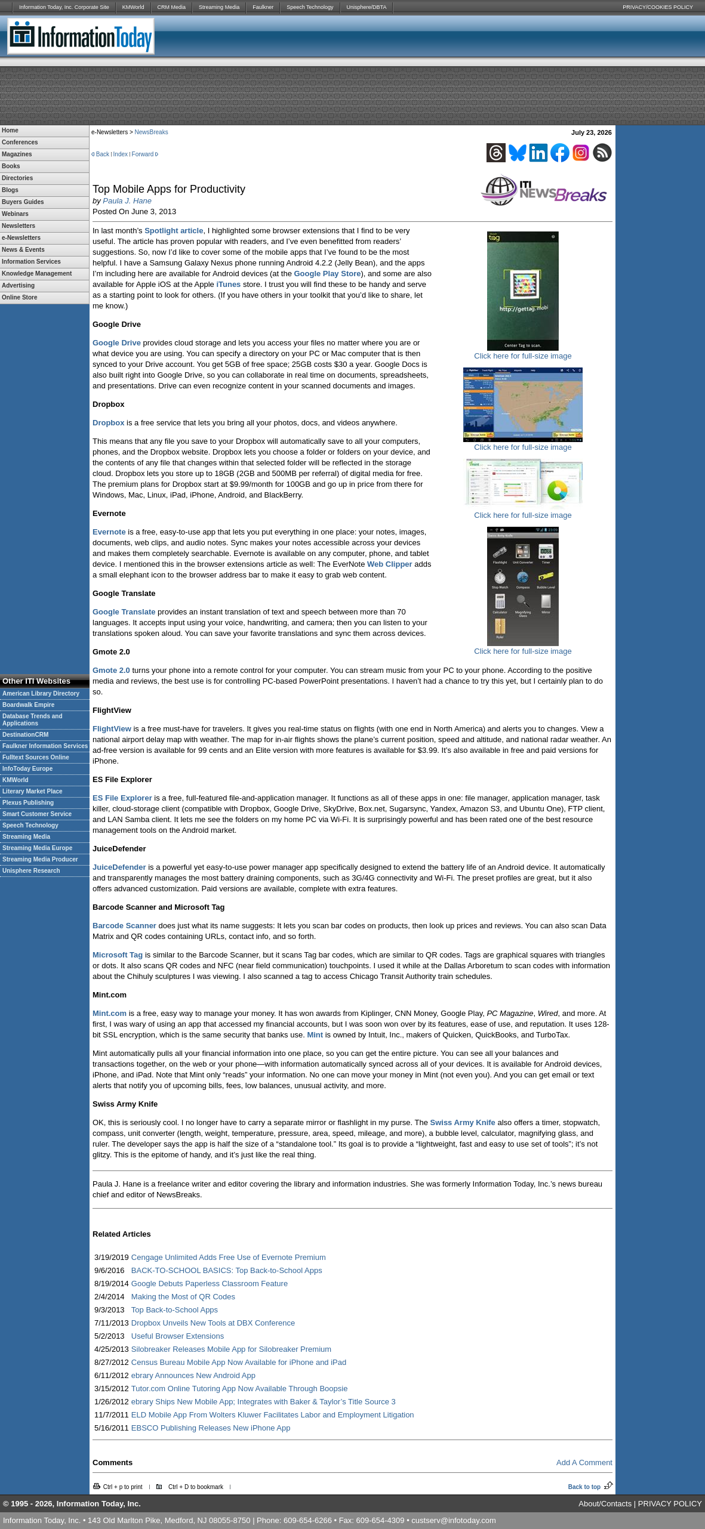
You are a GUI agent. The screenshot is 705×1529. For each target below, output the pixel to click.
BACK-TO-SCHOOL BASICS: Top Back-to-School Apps (226, 1270)
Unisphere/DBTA (367, 7)
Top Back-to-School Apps (174, 1309)
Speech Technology (310, 7)
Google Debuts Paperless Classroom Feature (209, 1283)
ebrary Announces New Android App (193, 1375)
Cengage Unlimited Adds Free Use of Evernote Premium (228, 1257)
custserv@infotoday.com (453, 1520)
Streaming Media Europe (37, 848)
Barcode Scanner (124, 925)
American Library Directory (40, 693)
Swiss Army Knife (462, 1122)
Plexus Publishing (28, 802)
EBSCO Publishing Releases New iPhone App (211, 1427)
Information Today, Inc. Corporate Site (64, 7)
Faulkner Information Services (45, 746)
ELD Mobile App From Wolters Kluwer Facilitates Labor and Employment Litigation (272, 1414)
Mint (315, 1034)
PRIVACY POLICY (670, 1503)
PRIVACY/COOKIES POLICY (658, 7)
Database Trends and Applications (32, 720)
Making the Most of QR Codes (183, 1296)
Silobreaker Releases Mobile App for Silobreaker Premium (231, 1349)
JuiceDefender (119, 867)
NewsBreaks (151, 132)
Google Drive (117, 342)
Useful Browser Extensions (177, 1336)
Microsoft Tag (118, 954)
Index (120, 154)
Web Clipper (389, 564)
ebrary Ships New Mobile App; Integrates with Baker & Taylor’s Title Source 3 (263, 1401)
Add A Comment (584, 1462)
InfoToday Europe (27, 768)
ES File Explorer (122, 797)
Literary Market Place (32, 791)
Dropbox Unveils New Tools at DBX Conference (213, 1322)
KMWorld (133, 7)
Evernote (109, 531)
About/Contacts (605, 1503)
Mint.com (110, 1013)
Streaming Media (219, 7)
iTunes (228, 284)
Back (102, 154)
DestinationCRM (25, 734)
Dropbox (108, 422)
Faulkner (263, 7)
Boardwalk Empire (28, 705)
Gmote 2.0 (111, 670)
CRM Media (172, 7)
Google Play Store (327, 273)
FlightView (112, 728)
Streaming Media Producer (40, 859)
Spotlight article (173, 230)
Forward (143, 154)
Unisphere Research (31, 870)
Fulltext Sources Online (35, 757)
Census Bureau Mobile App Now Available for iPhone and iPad (238, 1362)
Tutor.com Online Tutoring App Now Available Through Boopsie (239, 1388)
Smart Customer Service (37, 814)
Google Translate (124, 611)
